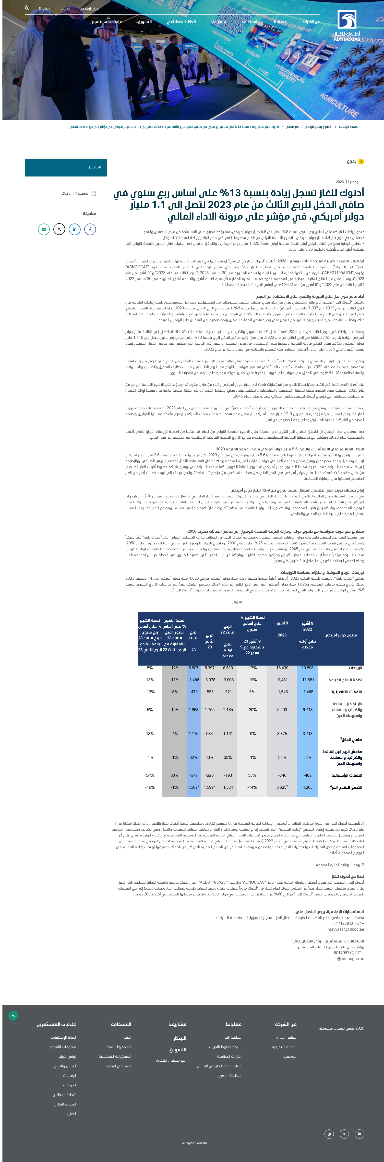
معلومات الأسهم (61, 1047)
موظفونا (287, 1057)
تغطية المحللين (62, 1095)
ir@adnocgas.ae (347, 959)
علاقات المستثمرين (104, 22)
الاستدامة (247, 22)
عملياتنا (277, 22)
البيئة (125, 1038)
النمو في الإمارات (115, 1066)
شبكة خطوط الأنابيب (223, 1047)
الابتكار (177, 1038)
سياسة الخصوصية (192, 1143)
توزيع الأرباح (65, 1057)
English (41, 9)
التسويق (142, 22)
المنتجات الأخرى (227, 1076)
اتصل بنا (62, 9)
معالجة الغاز (230, 1038)
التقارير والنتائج (63, 1066)
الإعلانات (67, 1076)
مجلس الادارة (284, 1038)
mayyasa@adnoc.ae (343, 930)
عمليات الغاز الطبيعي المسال (217, 1066)
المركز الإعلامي (87, 9)
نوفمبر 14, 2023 (345, 182)
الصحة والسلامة (116, 1047)
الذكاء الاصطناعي (179, 22)
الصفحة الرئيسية (346, 127)
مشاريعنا (216, 22)
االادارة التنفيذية (281, 1047)
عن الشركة (309, 22)
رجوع (353, 161)
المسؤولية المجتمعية (112, 1057)
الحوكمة (67, 1086)
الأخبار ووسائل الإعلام (316, 127)
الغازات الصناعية (227, 1057)
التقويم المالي (63, 1105)
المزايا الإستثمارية (61, 1038)
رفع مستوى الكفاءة (168, 1061)
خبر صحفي (289, 127)
